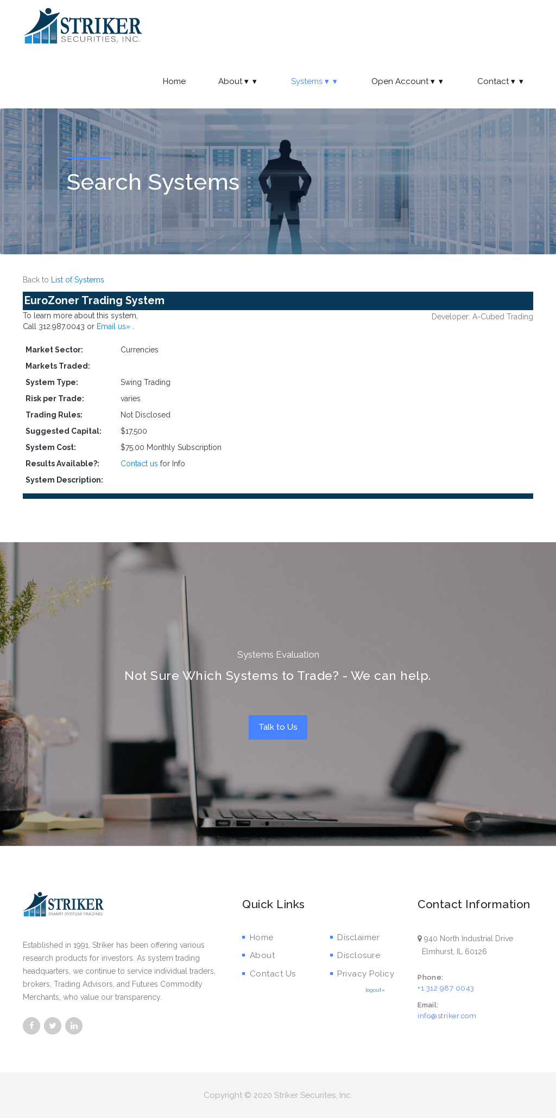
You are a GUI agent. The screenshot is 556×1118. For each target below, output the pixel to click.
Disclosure (355, 955)
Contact (501, 81)
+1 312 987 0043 (446, 988)
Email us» (114, 326)
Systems (315, 81)
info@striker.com (447, 1016)
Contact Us (269, 974)
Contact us (139, 463)
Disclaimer (355, 937)
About (238, 81)
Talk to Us (278, 727)
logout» (375, 990)
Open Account (408, 81)
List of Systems (77, 279)
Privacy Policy (362, 974)
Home (174, 81)
